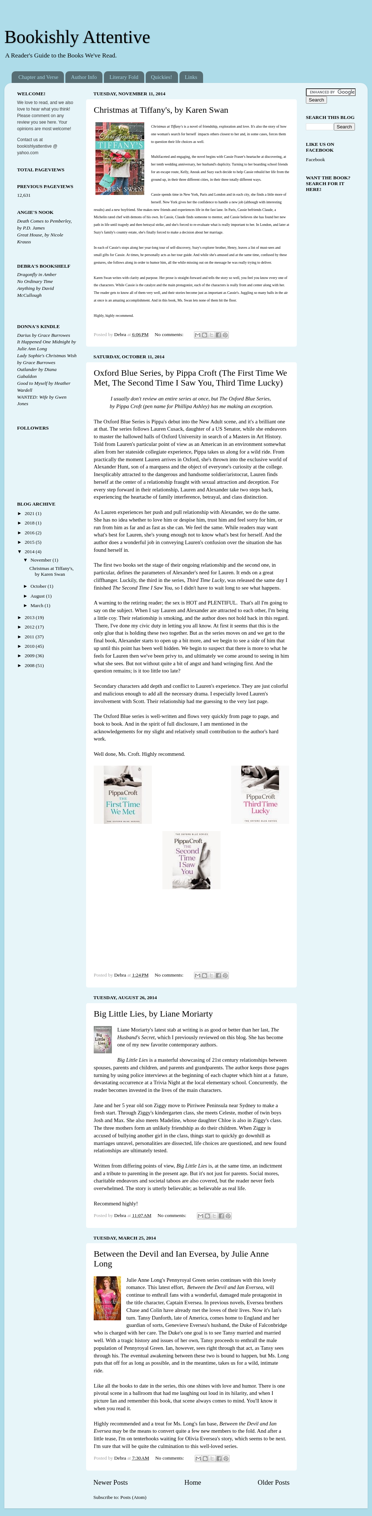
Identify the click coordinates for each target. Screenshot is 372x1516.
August (38, 596)
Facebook (315, 159)
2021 (30, 513)
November (41, 560)
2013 (30, 617)
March (38, 605)
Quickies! (161, 77)
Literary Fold (123, 77)
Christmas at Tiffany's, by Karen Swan (161, 110)
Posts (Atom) (133, 1497)
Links (191, 77)
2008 (30, 665)
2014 (30, 551)
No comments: (170, 334)
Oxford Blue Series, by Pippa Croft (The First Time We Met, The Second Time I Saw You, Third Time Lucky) (190, 377)
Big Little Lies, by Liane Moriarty (153, 1013)
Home (193, 1482)
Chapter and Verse (38, 77)
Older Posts (274, 1482)
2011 (30, 636)
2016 (30, 532)
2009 (30, 655)
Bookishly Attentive (77, 37)
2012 (30, 627)
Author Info (84, 77)
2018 (30, 523)
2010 (30, 646)
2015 (30, 542)
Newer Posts (110, 1482)
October (39, 586)
